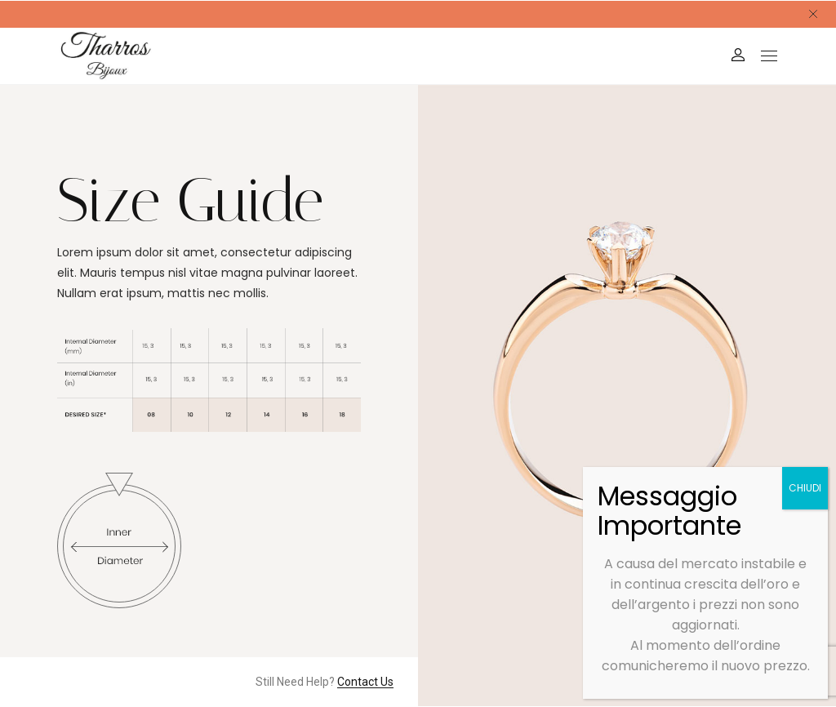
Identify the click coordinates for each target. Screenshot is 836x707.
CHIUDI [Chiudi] (805, 488)
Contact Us (365, 681)
